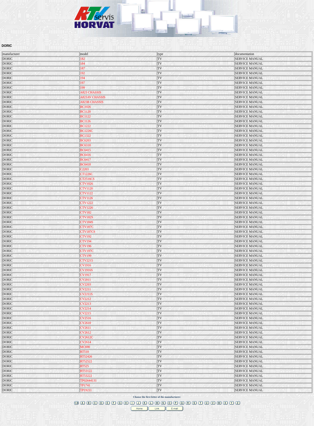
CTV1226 (86, 207)
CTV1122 (86, 193)
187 (82, 68)
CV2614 (85, 342)
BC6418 (85, 164)
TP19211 (86, 390)
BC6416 (85, 154)
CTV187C (87, 227)
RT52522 (86, 361)
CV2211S (86, 294)
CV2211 (85, 289)
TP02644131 (88, 380)
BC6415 (85, 150)
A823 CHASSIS (90, 92)
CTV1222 (86, 202)
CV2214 (85, 308)
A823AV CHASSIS (92, 97)
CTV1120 (86, 188)
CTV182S (86, 217)
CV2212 (85, 299)
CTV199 (85, 255)
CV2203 (85, 284)
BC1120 (85, 111)
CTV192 (85, 236)
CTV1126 (86, 198)
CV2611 (85, 327)
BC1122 (85, 116)
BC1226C (86, 130)
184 (82, 63)
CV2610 (85, 323)
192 (82, 73)
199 (82, 87)
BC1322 (85, 135)
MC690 (85, 347)
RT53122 (86, 371)
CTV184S (86, 222)
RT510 (84, 351)
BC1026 (85, 106)
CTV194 (85, 241)
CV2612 (85, 332)
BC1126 (85, 121)
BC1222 (85, 126)
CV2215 (85, 313)
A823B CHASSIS (91, 102)
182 (82, 58)
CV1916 (85, 265)
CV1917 (85, 275)
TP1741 (85, 385)
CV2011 (85, 279)
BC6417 (85, 159)
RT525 (84, 366)
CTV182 (85, 212)
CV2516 (85, 318)
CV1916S (86, 270)
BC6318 (85, 145)
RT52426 (86, 356)
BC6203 (85, 140)
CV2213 (85, 303)
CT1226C (86, 174)
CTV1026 (86, 183)
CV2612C (86, 337)
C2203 (84, 169)
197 (82, 82)
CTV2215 (86, 260)
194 (82, 78)
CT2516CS (87, 178)
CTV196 (85, 246)
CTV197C (87, 251)
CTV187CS (87, 231)
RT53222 (86, 375)
